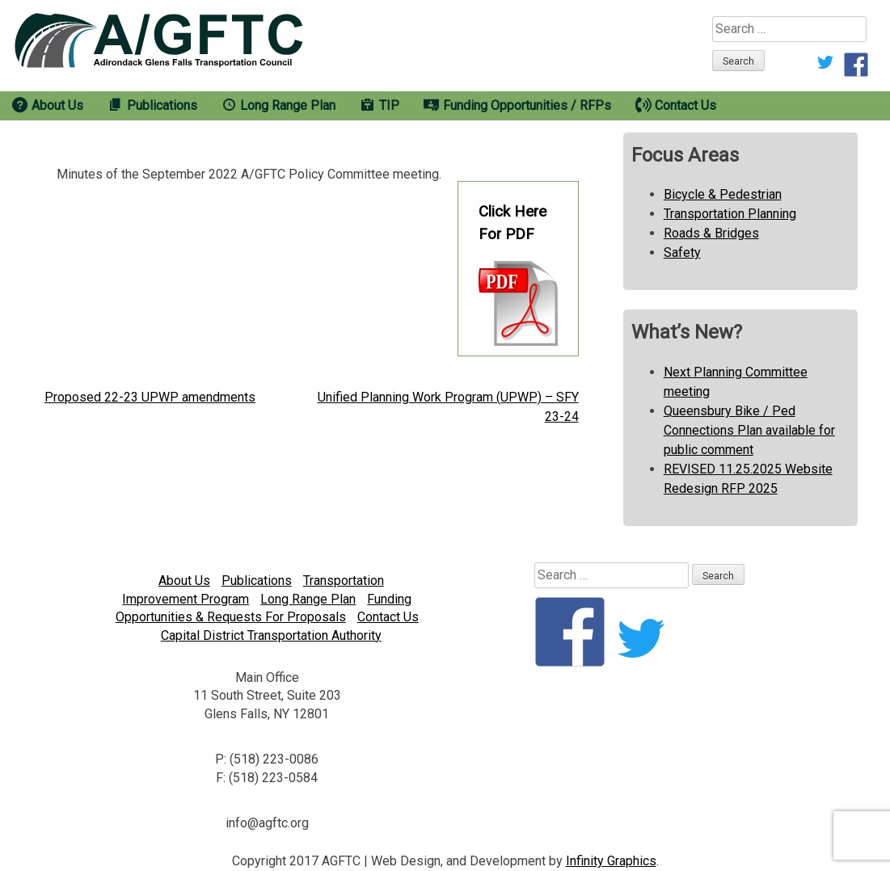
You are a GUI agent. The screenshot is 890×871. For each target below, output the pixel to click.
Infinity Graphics (611, 861)
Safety (682, 252)
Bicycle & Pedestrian (723, 194)
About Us (184, 580)
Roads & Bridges (711, 233)
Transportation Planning (730, 213)
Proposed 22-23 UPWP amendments (149, 397)
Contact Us (388, 617)
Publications (256, 580)
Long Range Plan (308, 599)
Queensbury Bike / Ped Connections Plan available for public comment (749, 430)
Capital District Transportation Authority (271, 635)
